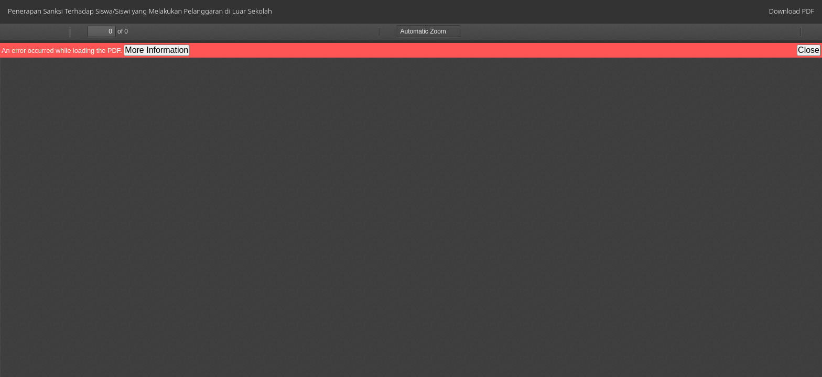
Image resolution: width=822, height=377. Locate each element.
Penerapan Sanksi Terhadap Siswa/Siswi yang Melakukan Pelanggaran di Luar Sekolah (140, 11)
